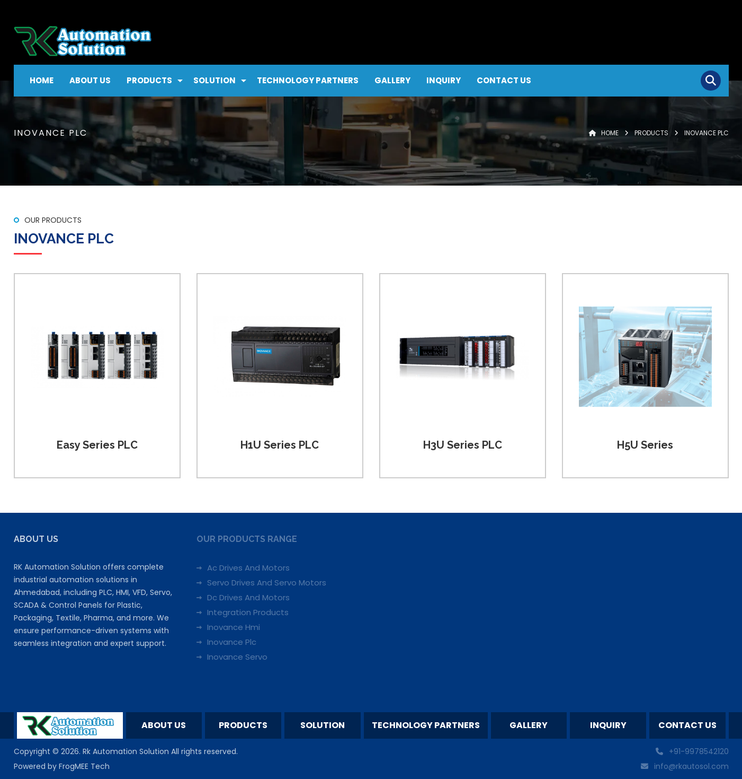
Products (149, 80)
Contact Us (504, 80)
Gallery (392, 80)
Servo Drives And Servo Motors (266, 582)
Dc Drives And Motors (248, 597)
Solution (214, 80)
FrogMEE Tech (84, 766)
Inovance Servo (237, 656)
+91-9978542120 (699, 751)
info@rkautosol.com (691, 766)
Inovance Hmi (233, 627)
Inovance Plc (231, 641)
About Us (90, 80)
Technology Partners (308, 80)
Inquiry (443, 80)
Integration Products (248, 612)
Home (41, 80)
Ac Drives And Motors (248, 567)
